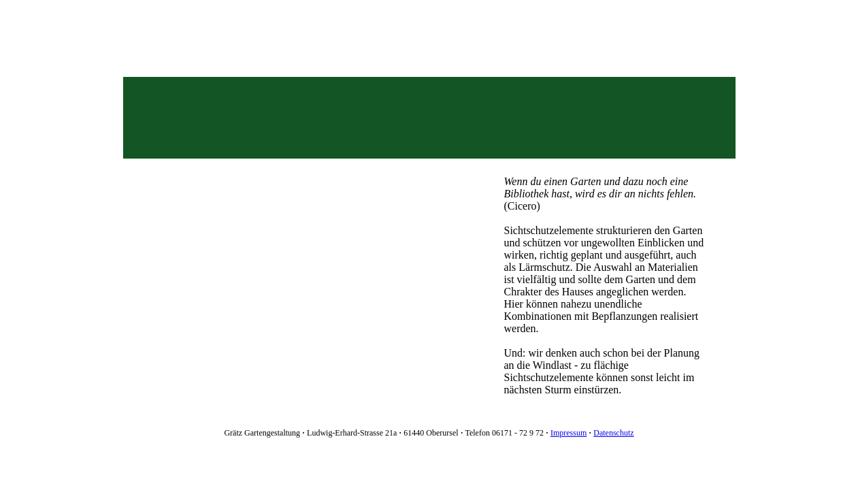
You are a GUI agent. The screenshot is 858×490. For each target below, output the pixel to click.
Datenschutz (613, 433)
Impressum (568, 433)
